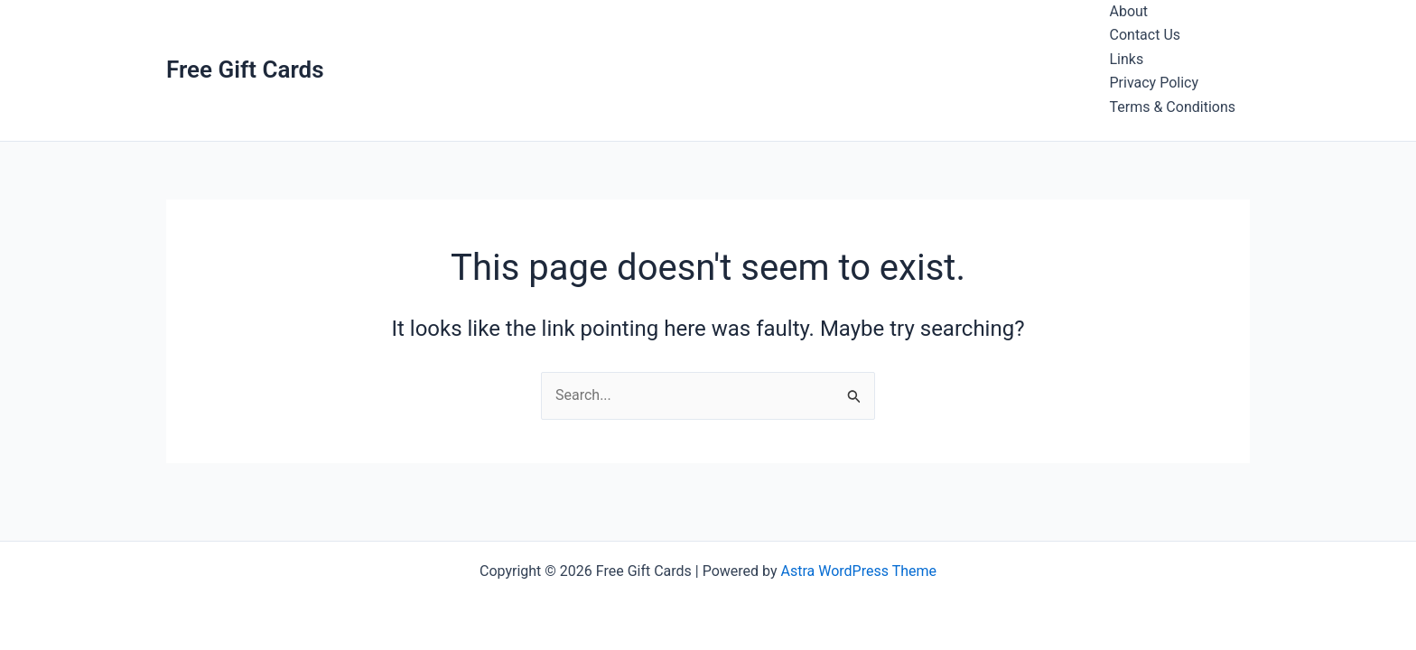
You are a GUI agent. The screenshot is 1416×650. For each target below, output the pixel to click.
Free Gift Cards (245, 69)
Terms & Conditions (1173, 107)
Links (1127, 59)
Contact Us (1145, 34)
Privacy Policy (1154, 82)
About (1129, 11)
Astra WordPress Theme (858, 571)
